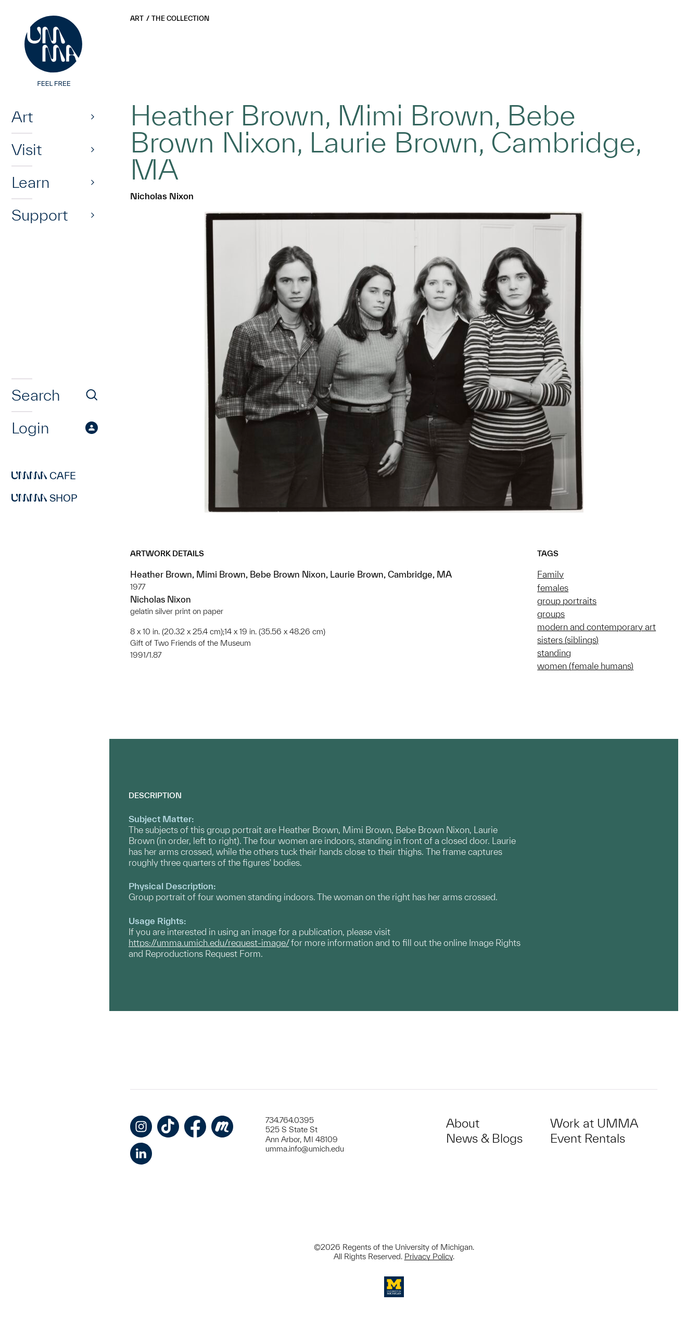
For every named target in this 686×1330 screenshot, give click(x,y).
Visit (26, 149)
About (462, 1123)
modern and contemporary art (596, 627)
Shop (44, 498)
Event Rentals (587, 1138)
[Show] (92, 116)
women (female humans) (585, 666)
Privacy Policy (428, 1256)
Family (550, 574)
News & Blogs (484, 1138)
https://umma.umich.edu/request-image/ (209, 943)
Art (22, 116)
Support (39, 215)
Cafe (43, 475)
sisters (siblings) (568, 640)
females (552, 588)
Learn (30, 182)
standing (554, 653)
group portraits (566, 601)
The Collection (180, 18)
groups (551, 614)
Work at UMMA (594, 1123)
